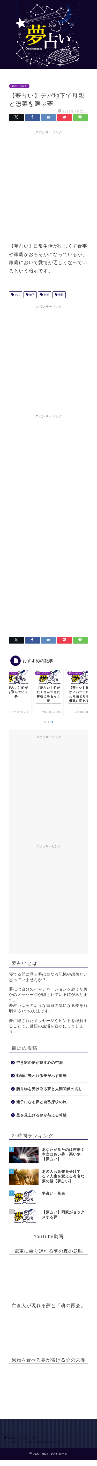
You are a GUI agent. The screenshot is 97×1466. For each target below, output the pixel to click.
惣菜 (46, 294)
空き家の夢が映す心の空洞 (39, 1063)
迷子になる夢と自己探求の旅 (41, 1102)
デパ (17, 294)
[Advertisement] (48, 185)
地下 (31, 294)
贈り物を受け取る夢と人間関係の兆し (49, 1089)
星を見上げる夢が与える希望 (41, 1115)
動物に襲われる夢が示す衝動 (41, 1076)
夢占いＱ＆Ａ (19, 86)
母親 (60, 294)
